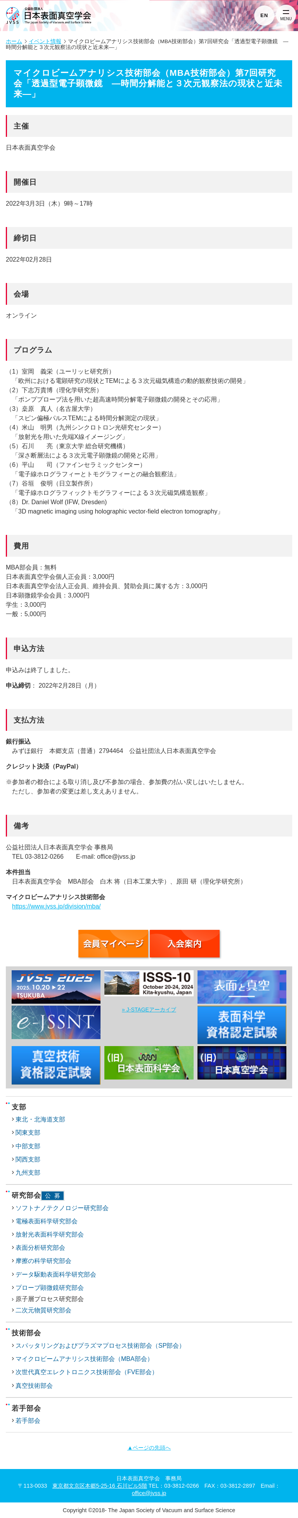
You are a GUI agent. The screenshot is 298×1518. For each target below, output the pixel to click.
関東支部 (28, 1132)
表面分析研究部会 (40, 1247)
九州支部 (28, 1172)
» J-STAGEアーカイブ (149, 1009)
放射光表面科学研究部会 (50, 1234)
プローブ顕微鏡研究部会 (50, 1287)
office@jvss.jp (149, 1493)
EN (264, 15)
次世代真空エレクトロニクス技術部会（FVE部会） (87, 1372)
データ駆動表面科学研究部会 (56, 1274)
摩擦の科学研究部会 (43, 1261)
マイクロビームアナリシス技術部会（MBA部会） (84, 1359)
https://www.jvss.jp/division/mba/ (56, 906)
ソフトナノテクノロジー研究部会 (62, 1208)
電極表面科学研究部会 (47, 1221)
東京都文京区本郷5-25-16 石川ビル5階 (99, 1486)
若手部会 (28, 1420)
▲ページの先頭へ (149, 1448)
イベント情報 (45, 41)
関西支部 (28, 1159)
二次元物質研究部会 (43, 1310)
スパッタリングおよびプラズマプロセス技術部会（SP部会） (100, 1345)
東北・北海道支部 (40, 1119)
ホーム (14, 41)
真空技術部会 (34, 1385)
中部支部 (28, 1146)
